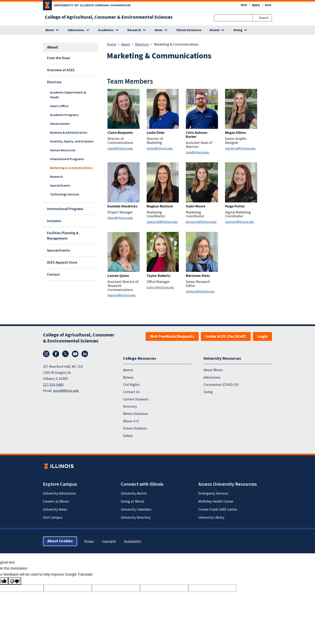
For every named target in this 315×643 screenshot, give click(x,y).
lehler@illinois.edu (160, 148)
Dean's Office (59, 106)
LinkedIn (84, 353)
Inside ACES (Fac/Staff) (225, 336)
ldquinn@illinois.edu (121, 295)
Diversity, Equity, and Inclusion (72, 141)
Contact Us (131, 391)
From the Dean (58, 58)
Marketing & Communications (71, 168)
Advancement (60, 124)
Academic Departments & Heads (68, 95)
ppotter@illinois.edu (239, 222)
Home (111, 44)
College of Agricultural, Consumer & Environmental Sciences (109, 17)
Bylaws (128, 377)
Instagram (46, 353)
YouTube (75, 353)
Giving (208, 391)
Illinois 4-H (131, 421)
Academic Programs (64, 115)
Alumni (128, 370)
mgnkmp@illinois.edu (240, 148)
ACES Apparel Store (62, 262)
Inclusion (54, 220)
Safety (128, 435)
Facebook (55, 353)
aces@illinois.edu (66, 390)
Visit (244, 5)
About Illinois (213, 370)
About (125, 44)
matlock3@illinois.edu (162, 222)
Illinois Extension (188, 30)
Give (268, 5)
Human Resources (62, 150)
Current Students (136, 399)
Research (56, 177)
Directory (54, 82)
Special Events (60, 185)
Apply (256, 5)
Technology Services (64, 194)
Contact (53, 274)
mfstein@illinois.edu (200, 291)
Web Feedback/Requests (172, 336)
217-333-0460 (53, 384)
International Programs (67, 159)
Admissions (212, 377)
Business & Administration (68, 132)
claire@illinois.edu (120, 148)
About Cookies (60, 541)
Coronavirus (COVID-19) (221, 384)
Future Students (135, 428)
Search (263, 18)
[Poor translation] (14, 581)
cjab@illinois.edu (197, 152)
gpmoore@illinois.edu (201, 222)
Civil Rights (131, 384)
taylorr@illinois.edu (160, 287)
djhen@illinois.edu (120, 218)
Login (262, 336)
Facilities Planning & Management (63, 236)
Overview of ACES (61, 70)
